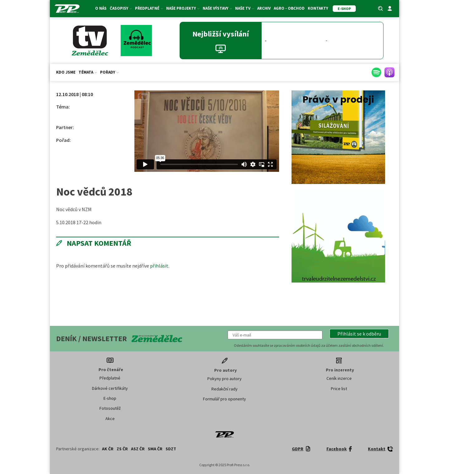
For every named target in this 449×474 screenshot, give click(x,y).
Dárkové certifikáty (110, 388)
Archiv (264, 8)
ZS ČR (122, 449)
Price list (339, 388)
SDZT (171, 449)
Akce (110, 418)
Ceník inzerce (339, 378)
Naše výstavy (217, 8)
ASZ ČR (138, 449)
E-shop (110, 398)
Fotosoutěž (110, 408)
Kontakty (318, 8)
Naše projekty (183, 8)
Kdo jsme (65, 72)
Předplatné (149, 8)
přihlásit (159, 266)
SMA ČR (155, 449)
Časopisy (121, 8)
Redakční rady (224, 389)
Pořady (109, 72)
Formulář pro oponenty (224, 399)
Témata (88, 72)
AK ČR (107, 449)
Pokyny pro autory (224, 378)
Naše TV (244, 8)
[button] (359, 333)
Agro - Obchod (289, 8)
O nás (101, 8)
